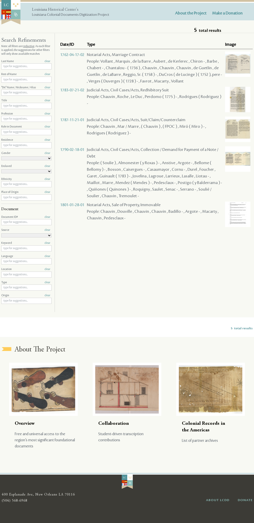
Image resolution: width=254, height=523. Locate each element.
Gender (25, 153)
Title (25, 100)
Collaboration (113, 423)
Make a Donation (227, 13)
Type (25, 282)
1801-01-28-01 (72, 205)
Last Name (25, 61)
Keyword (25, 243)
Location (25, 269)
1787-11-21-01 (72, 120)
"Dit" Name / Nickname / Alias (25, 87)
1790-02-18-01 (72, 149)
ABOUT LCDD (217, 500)
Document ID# (25, 217)
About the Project (191, 13)
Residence (25, 140)
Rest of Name (25, 74)
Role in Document (25, 127)
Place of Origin (25, 192)
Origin (25, 295)
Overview (25, 423)
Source (25, 230)
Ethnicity (25, 179)
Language (25, 256)
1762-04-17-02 (72, 54)
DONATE (245, 500)
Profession (25, 114)
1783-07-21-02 (72, 90)
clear (47, 61)
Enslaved (25, 166)
